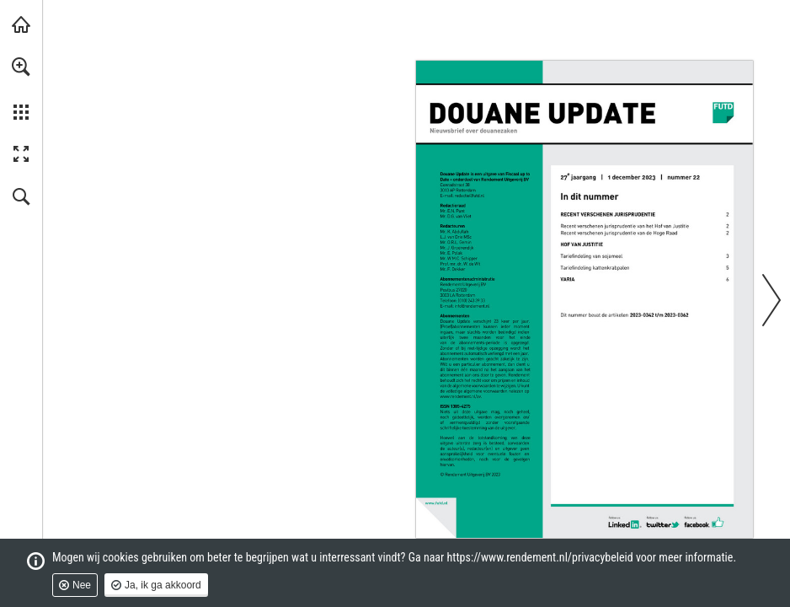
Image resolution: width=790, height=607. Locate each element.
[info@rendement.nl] (472, 306)
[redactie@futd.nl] (469, 196)
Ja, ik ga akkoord (163, 585)
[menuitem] (21, 88)
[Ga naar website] (461, 397)
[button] (21, 67)
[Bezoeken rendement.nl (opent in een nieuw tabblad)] (21, 24)
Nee (81, 585)
